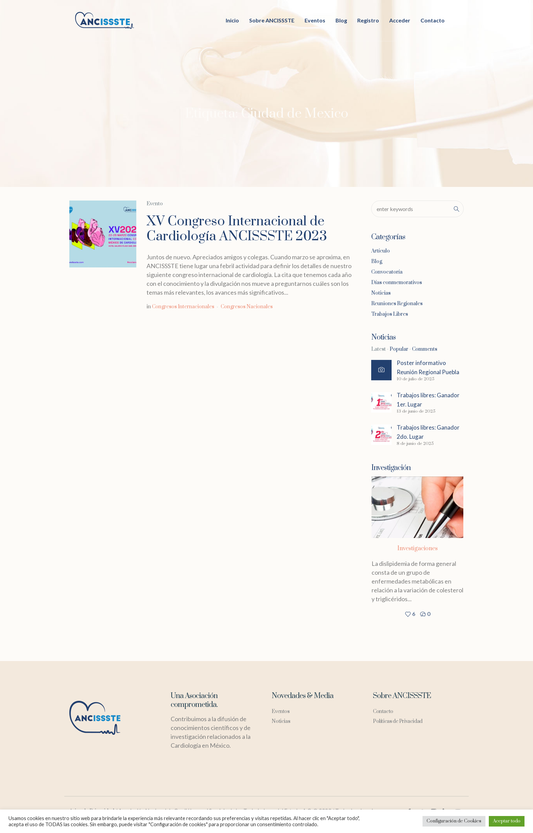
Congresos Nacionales (247, 306)
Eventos (280, 711)
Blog (376, 261)
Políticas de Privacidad (398, 721)
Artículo (380, 251)
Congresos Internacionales (183, 306)
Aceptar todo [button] (506, 821)
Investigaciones (417, 548)
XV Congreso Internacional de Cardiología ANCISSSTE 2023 (237, 229)
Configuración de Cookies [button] (454, 821)
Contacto (383, 711)
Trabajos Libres (389, 314)
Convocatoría (386, 272)
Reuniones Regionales (397, 303)
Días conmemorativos (396, 282)
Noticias (381, 293)
